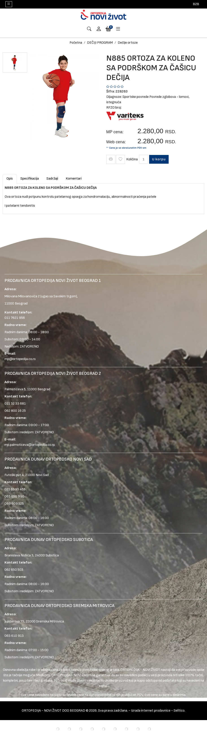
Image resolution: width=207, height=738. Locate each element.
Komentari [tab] (74, 178)
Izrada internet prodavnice (150, 710)
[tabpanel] (103, 196)
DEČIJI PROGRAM (100, 43)
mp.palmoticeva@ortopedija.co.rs (29, 445)
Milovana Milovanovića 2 (22, 296)
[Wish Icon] (120, 159)
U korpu (159, 159)
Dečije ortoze (128, 43)
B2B (196, 4)
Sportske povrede (135, 97)
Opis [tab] (10, 178)
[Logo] (104, 15)
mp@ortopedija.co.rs (20, 359)
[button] (98, 29)
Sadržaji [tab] (52, 178)
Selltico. (179, 710)
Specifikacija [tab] (29, 178)
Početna (76, 43)
